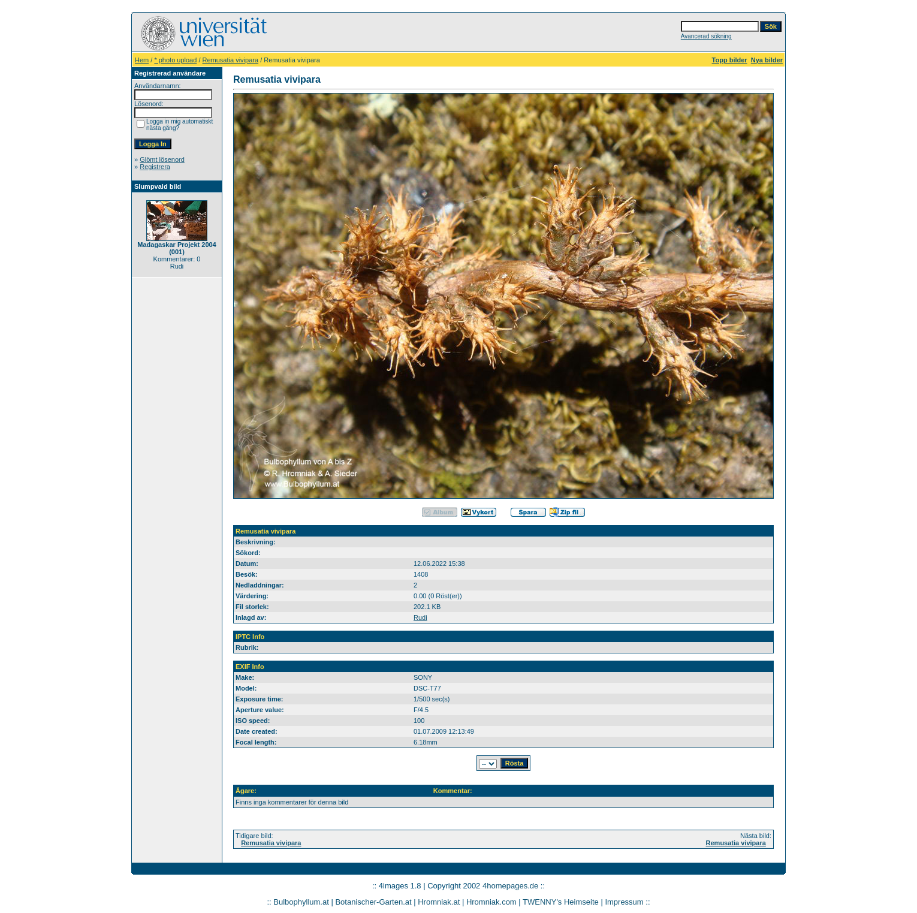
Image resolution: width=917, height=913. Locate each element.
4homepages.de (510, 885)
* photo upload (175, 60)
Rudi (420, 617)
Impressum (624, 901)
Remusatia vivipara (231, 60)
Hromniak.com (491, 901)
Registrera (155, 166)
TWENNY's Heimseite (561, 901)
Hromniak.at (439, 901)
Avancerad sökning (706, 36)
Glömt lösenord (162, 159)
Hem (142, 60)
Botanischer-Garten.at (373, 901)
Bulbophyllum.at (301, 901)
